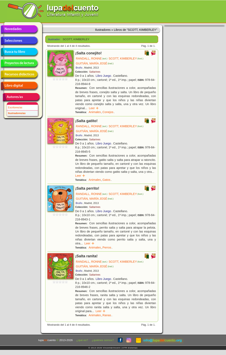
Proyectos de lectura (19, 63)
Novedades (19, 29)
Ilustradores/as (16, 113)
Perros (107, 247)
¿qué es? (82, 340)
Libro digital (19, 86)
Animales (95, 112)
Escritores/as (15, 107)
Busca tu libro (19, 52)
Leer (94, 108)
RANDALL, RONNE (91, 58)
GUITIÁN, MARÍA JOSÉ (95, 63)
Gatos (106, 179)
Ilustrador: (54, 39)
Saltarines (94, 71)
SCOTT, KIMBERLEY (126, 58)
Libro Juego (103, 75)
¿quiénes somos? (103, 340)
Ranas (107, 315)
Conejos (108, 112)
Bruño (79, 67)
